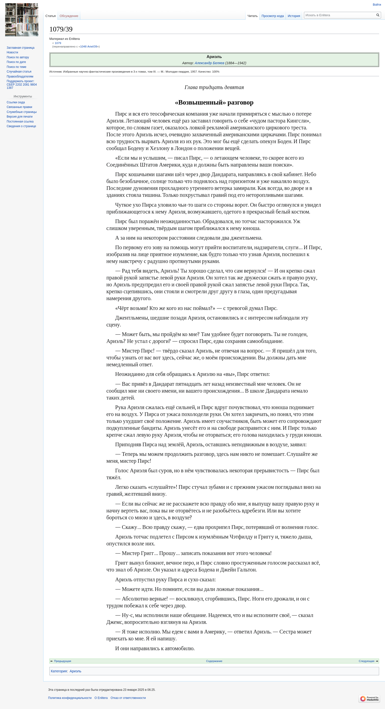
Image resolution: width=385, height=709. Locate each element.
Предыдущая (62, 661)
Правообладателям (20, 76)
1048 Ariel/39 (88, 46)
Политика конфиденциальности (70, 698)
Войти (377, 4)
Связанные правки (19, 107)
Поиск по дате (16, 62)
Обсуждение (69, 16)
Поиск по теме (16, 67)
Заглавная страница (20, 47)
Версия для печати (19, 116)
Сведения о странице (21, 126)
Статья (50, 16)
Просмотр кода (272, 16)
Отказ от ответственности (128, 698)
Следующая (366, 661)
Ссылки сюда (16, 102)
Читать (253, 16)
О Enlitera (101, 698)
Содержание (214, 661)
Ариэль (75, 671)
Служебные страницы (22, 112)
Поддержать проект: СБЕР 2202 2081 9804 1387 (22, 84)
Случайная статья (19, 71)
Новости (12, 52)
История (294, 16)
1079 (58, 43)
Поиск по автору (18, 57)
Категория (59, 671)
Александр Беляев (209, 63)
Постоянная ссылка (20, 121)
